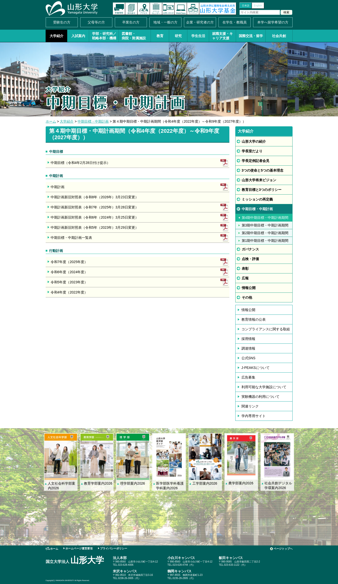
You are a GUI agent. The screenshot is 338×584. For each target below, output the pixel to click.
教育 (160, 36)
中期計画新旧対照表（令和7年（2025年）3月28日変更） (95, 207)
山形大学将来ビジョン (259, 180)
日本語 (245, 5)
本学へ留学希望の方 (272, 22)
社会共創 (279, 36)
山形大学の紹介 (254, 141)
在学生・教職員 (234, 22)
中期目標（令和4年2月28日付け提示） (80, 163)
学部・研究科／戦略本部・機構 (104, 36)
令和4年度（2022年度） (69, 292)
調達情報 (248, 348)
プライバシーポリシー (113, 548)
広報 (245, 278)
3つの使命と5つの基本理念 (263, 170)
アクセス (144, 8)
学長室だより (252, 151)
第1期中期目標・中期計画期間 (265, 241)
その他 (247, 297)
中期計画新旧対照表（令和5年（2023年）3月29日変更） (95, 227)
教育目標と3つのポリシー (262, 190)
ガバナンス (250, 249)
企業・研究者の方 (200, 22)
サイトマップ (193, 8)
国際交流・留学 (251, 36)
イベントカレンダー (156, 8)
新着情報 (119, 8)
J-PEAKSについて (255, 368)
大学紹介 (56, 36)
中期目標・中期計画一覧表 (71, 238)
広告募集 (248, 377)
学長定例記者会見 (255, 161)
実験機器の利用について (260, 397)
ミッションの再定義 (257, 199)
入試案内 (78, 36)
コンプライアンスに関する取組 (265, 329)
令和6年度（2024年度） (69, 272)
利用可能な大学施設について (263, 387)
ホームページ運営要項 (79, 548)
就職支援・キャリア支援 (222, 36)
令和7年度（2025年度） (69, 262)
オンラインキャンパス (181, 8)
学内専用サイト (253, 416)
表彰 (245, 268)
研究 (178, 36)
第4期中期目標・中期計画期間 (265, 218)
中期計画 (57, 187)
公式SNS (248, 358)
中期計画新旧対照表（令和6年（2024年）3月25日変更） (95, 217)
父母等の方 (96, 22)
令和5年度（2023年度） (69, 282)
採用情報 (248, 339)
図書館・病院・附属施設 (134, 36)
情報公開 (249, 288)
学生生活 (198, 36)
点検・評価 (250, 259)
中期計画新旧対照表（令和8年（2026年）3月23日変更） (95, 197)
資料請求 (131, 8)
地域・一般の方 (165, 22)
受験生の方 (61, 22)
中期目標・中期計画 (93, 121)
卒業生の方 (130, 22)
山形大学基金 (217, 8)
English (258, 5)
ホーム (51, 121)
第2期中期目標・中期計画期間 (265, 233)
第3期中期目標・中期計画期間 (265, 225)
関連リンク (250, 406)
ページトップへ (283, 548)
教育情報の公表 (253, 319)
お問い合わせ (168, 8)
